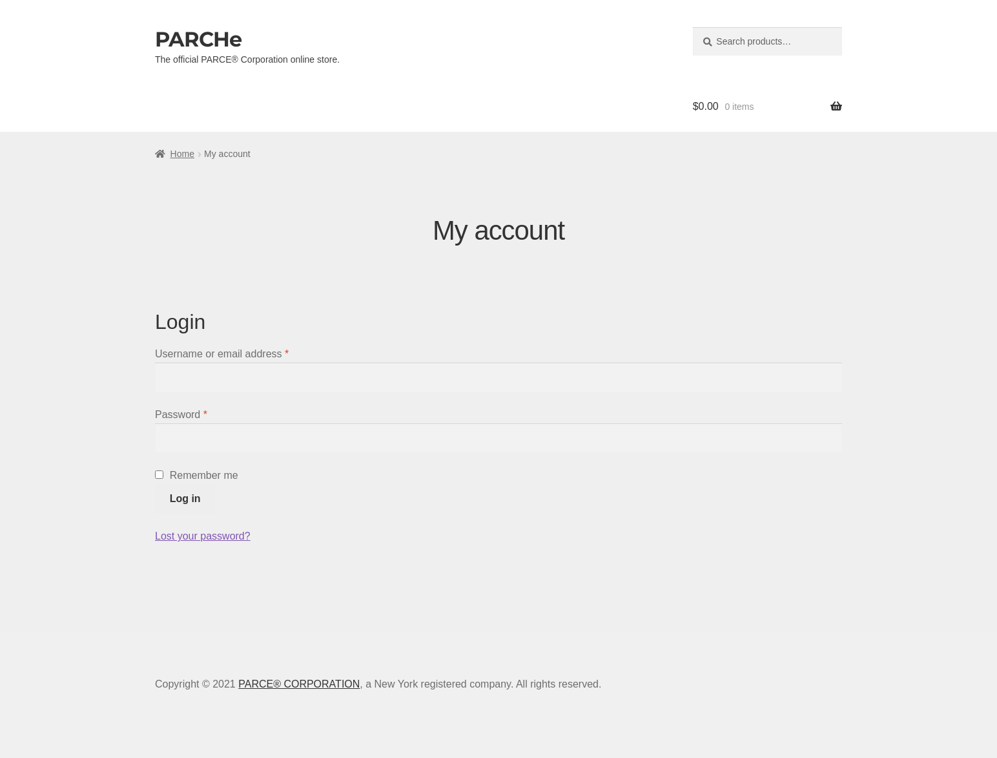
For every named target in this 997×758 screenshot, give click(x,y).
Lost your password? (203, 536)
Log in (185, 498)
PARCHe (198, 39)
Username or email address (222, 353)
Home (182, 154)
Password (181, 414)
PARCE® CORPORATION (299, 684)
